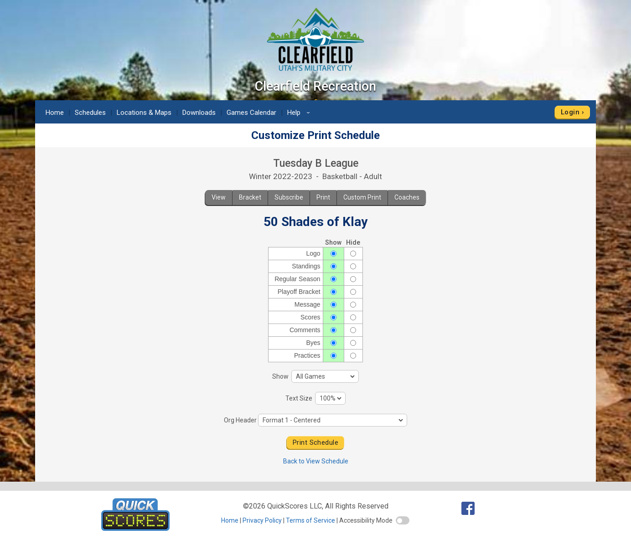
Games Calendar (251, 112)
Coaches (406, 197)
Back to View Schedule (315, 461)
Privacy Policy (262, 520)
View (219, 197)
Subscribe (288, 197)
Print (323, 197)
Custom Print (362, 197)
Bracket (250, 197)
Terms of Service (310, 520)
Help (300, 112)
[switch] (402, 520)
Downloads (199, 112)
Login (570, 112)
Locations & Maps (144, 112)
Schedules (90, 112)
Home (55, 112)
